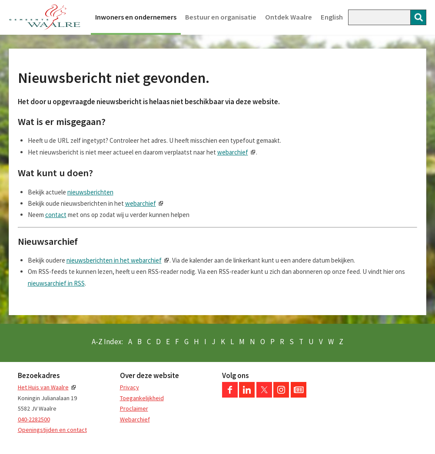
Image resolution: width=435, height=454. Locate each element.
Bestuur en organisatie (220, 17)
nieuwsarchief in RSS (56, 283)
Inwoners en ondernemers (135, 17)
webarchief (232, 152)
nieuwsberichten (90, 192)
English (332, 17)
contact (55, 215)
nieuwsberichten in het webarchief (114, 260)
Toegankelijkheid (142, 398)
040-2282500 (34, 419)
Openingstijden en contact (52, 430)
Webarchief (135, 419)
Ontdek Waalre (288, 17)
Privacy (129, 387)
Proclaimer (134, 408)
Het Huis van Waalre (43, 387)
